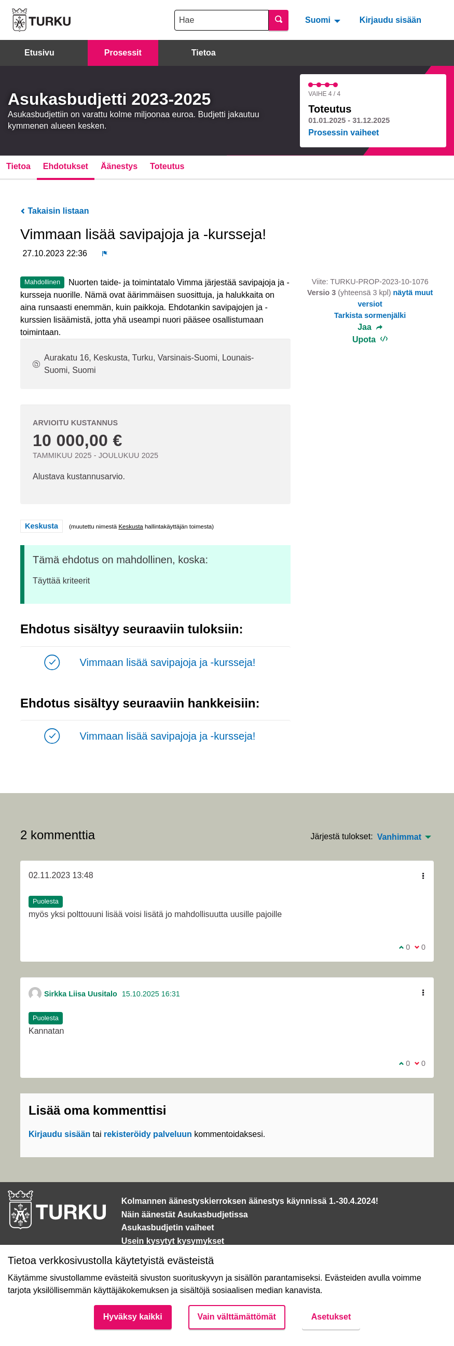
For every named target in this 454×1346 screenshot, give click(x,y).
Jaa (369, 327)
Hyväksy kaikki (132, 1316)
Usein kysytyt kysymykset (172, 1241)
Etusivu (39, 52)
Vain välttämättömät (237, 1316)
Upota (370, 339)
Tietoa (203, 52)
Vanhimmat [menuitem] (399, 837)
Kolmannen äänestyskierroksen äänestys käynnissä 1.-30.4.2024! (249, 1201)
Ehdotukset (65, 166)
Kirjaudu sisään (390, 20)
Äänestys (119, 166)
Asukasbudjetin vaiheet (167, 1227)
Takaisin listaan (54, 210)
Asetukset (331, 1316)
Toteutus (167, 166)
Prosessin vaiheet (343, 132)
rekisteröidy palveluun (148, 1134)
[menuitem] (324, 20)
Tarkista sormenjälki (370, 315)
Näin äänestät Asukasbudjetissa (184, 1214)
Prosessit (123, 52)
